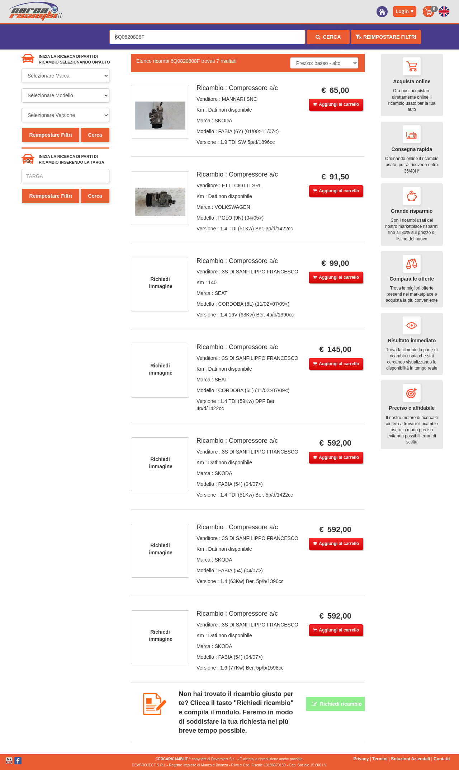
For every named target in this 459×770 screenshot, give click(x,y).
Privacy (361, 758)
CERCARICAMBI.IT (172, 759)
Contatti (442, 758)
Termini (379, 758)
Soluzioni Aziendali (410, 758)
